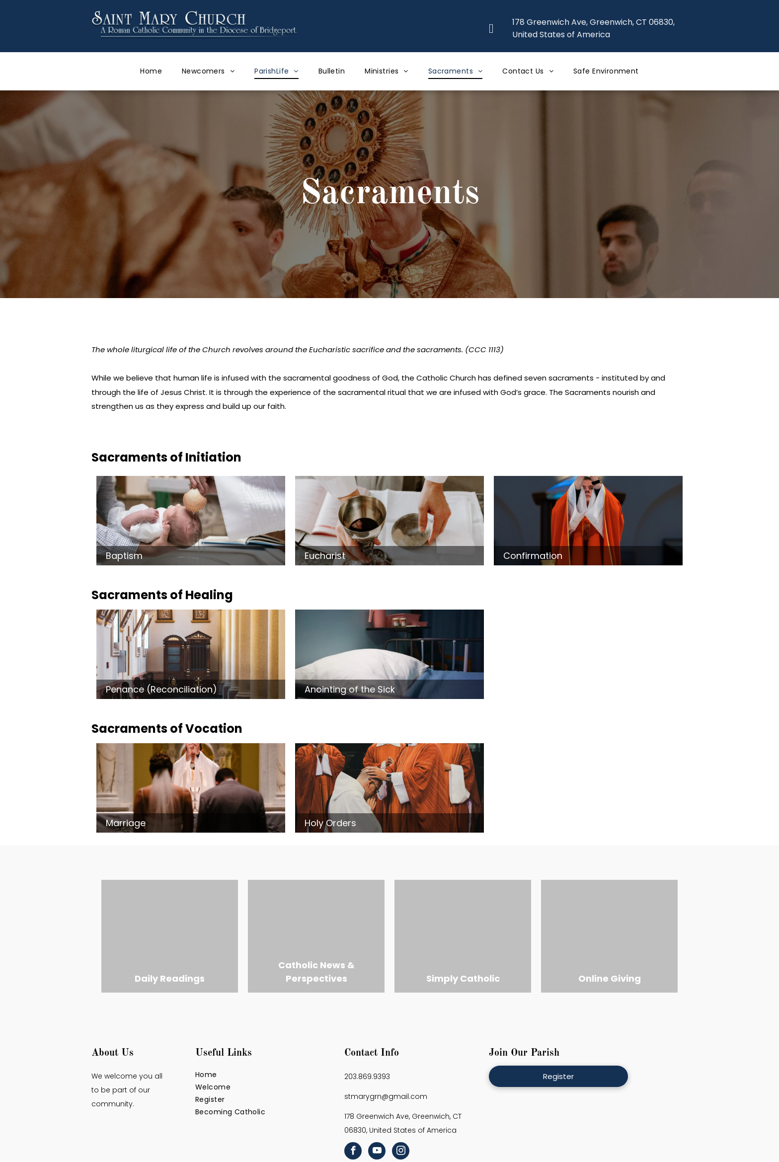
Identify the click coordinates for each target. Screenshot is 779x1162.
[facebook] (353, 1152)
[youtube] (377, 1152)
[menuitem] (151, 71)
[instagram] (400, 1152)
